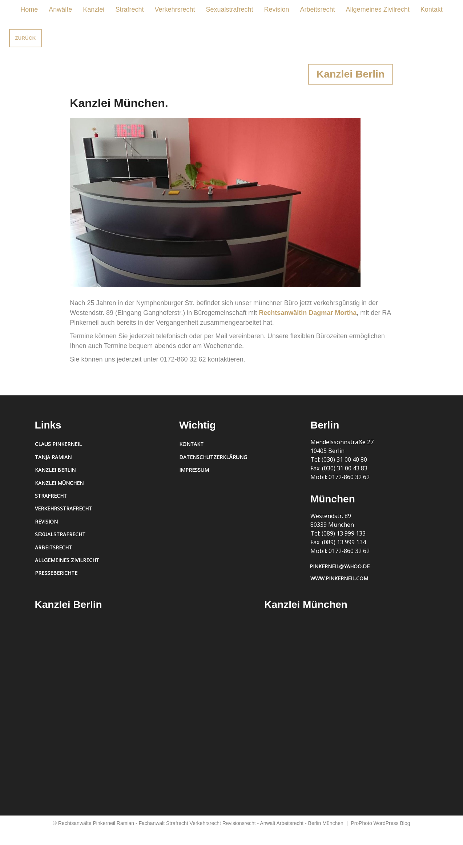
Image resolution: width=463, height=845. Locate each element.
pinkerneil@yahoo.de (340, 566)
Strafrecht (129, 9)
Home (29, 9)
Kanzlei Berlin (55, 469)
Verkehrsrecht (174, 9)
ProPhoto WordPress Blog (380, 823)
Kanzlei (93, 9)
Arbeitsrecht (317, 9)
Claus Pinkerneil (58, 444)
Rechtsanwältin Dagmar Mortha (308, 312)
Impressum (194, 469)
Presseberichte (56, 572)
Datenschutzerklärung (213, 457)
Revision (276, 9)
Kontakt (431, 9)
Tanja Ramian (53, 457)
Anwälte (60, 9)
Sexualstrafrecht (229, 9)
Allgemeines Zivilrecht (378, 9)
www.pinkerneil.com (339, 578)
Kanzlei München (59, 482)
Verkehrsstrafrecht (63, 508)
